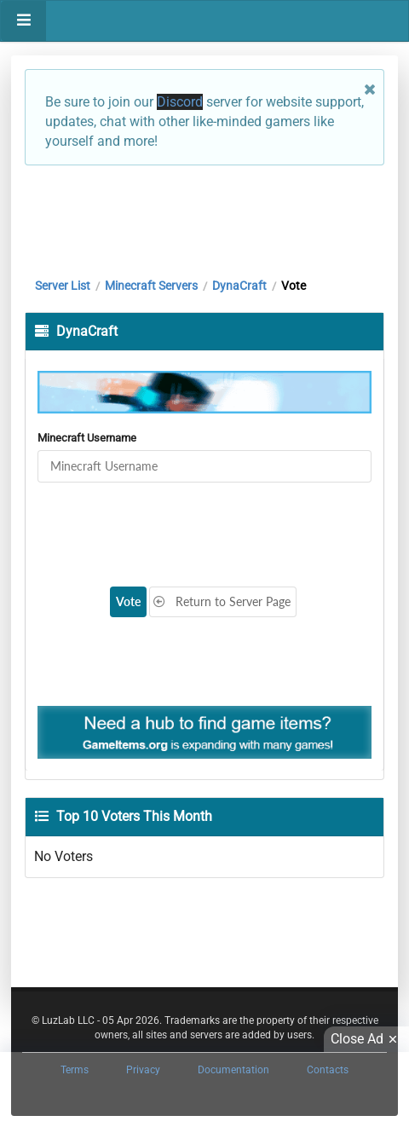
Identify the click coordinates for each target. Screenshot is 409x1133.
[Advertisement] (204, 217)
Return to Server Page (222, 601)
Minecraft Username (86, 437)
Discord (180, 102)
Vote (128, 601)
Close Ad (366, 1039)
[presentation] (170, 524)
